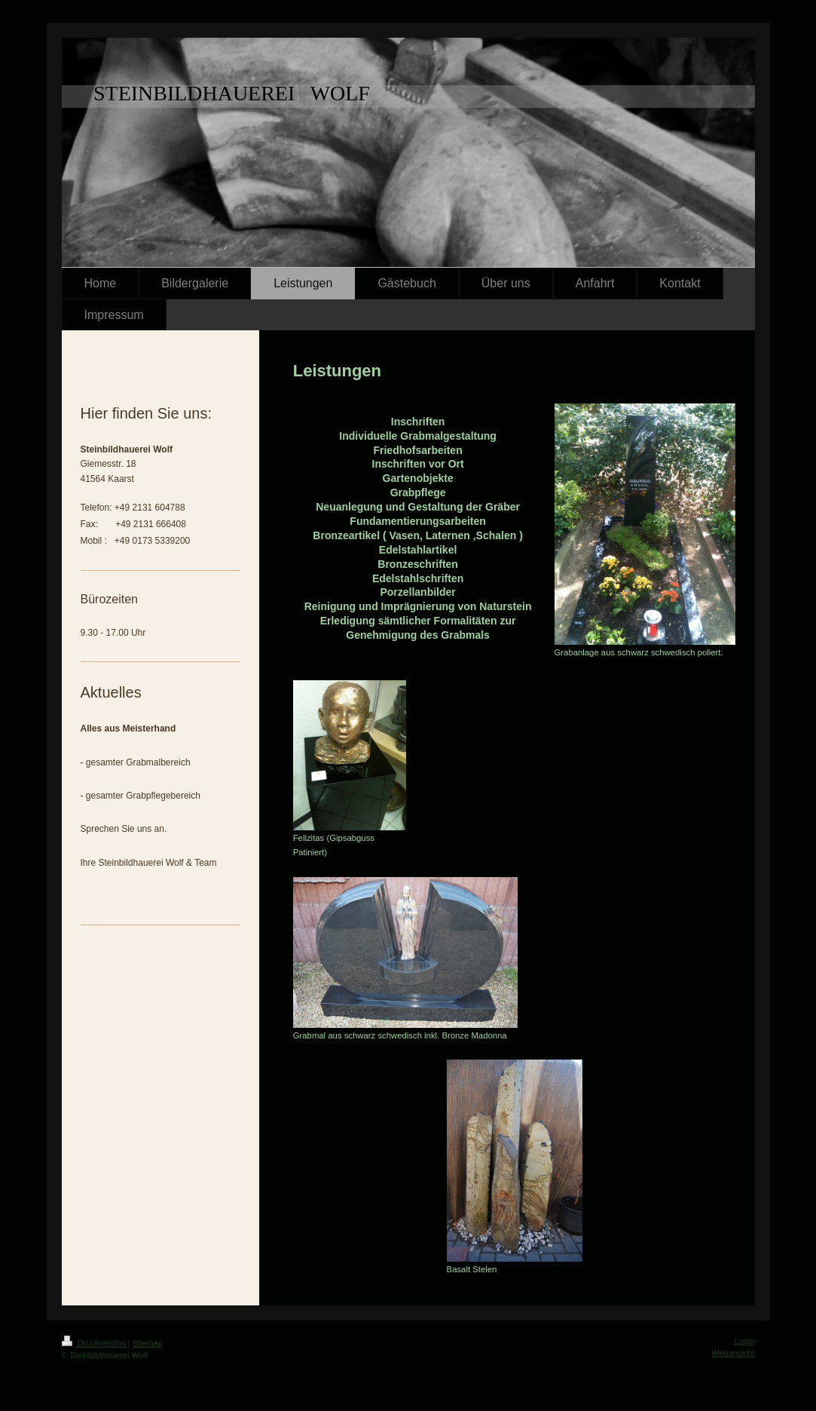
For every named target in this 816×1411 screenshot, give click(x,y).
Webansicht (732, 1352)
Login (745, 1340)
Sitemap (148, 1343)
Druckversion (95, 1343)
